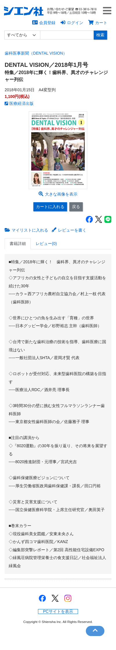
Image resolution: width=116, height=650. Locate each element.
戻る (76, 206)
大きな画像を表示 (58, 194)
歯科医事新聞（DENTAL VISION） (36, 53)
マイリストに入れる (26, 230)
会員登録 (43, 22)
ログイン (72, 22)
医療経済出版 (19, 103)
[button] (108, 11)
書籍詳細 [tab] (18, 243)
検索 (100, 35)
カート (97, 22)
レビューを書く (69, 230)
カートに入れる (50, 206)
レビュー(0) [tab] (46, 243)
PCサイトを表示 (58, 611)
